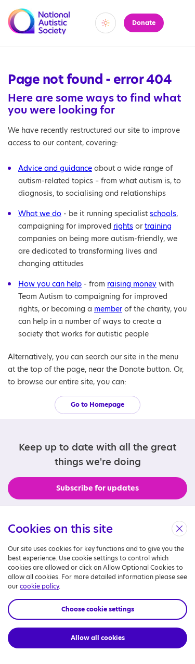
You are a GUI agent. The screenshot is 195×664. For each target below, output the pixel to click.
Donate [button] (143, 22)
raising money (132, 284)
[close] (179, 528)
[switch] (105, 22)
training (158, 226)
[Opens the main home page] (39, 28)
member (108, 309)
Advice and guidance (55, 168)
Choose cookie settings (97, 609)
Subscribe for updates (97, 488)
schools (163, 213)
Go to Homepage (97, 404)
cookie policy (39, 586)
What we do (39, 213)
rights (123, 226)
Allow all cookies (98, 637)
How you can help (50, 284)
